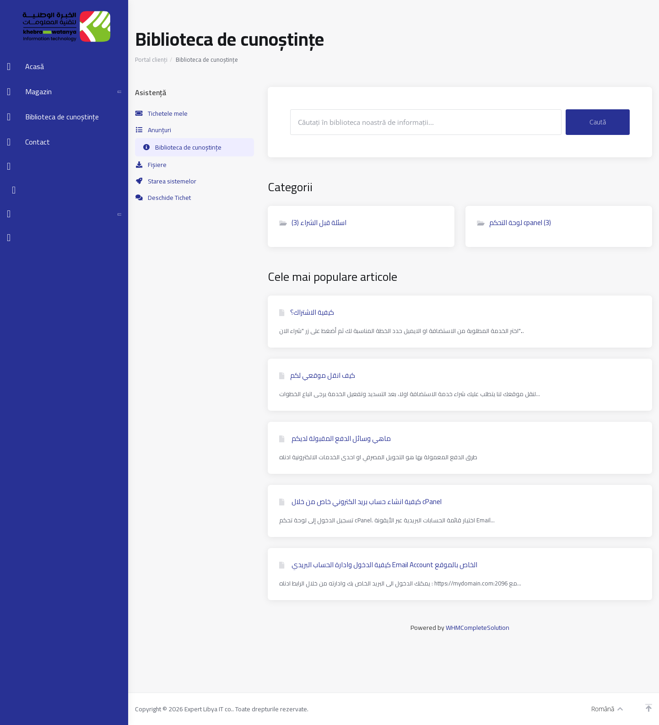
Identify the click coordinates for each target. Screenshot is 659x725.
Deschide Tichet (163, 198)
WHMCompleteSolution (477, 628)
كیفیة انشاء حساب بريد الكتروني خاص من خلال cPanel (360, 501)
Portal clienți (151, 59)
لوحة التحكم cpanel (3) (514, 222)
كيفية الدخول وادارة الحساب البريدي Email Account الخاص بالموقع (378, 564)
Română (607, 708)
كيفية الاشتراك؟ (306, 312)
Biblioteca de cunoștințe (181, 147)
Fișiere (151, 165)
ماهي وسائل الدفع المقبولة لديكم (335, 438)
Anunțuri (153, 130)
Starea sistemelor (165, 181)
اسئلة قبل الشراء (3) (312, 222)
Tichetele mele (161, 113)
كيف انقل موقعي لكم (317, 375)
